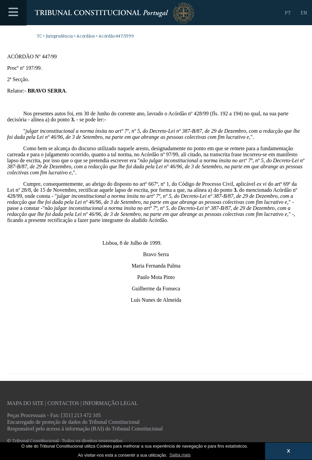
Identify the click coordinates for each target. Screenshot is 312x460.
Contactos (63, 403)
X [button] (288, 451)
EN (304, 13)
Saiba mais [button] (180, 454)
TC (39, 36)
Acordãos (85, 36)
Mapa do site (25, 403)
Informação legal (110, 403)
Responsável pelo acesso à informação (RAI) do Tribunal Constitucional (85, 429)
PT (288, 13)
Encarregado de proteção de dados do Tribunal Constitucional (73, 422)
